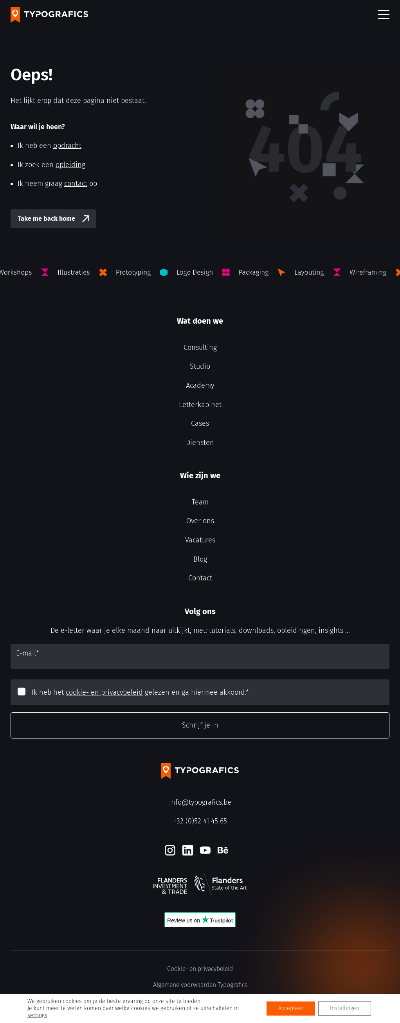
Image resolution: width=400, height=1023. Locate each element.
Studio (200, 366)
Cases (200, 423)
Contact (200, 578)
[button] (383, 15)
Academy (200, 385)
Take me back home (46, 218)
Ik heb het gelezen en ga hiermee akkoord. (140, 692)
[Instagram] (170, 850)
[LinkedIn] (187, 850)
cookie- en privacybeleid (104, 692)
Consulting (200, 347)
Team (200, 502)
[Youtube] (205, 850)
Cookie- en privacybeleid (200, 969)
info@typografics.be (200, 802)
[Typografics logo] (49, 15)
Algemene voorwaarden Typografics (200, 985)
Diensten (200, 442)
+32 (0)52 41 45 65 (200, 821)
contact (75, 183)
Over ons (200, 521)
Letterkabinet (200, 404)
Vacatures (200, 540)
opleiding (70, 164)
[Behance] (223, 850)
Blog (200, 559)
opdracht (67, 145)
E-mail (27, 653)
